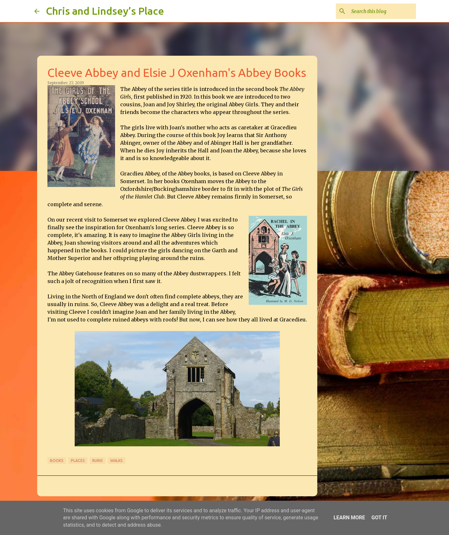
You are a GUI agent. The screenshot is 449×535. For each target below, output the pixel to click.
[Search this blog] (382, 11)
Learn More (349, 518)
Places (78, 460)
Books (56, 460)
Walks (116, 460)
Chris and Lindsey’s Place (105, 11)
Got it (379, 518)
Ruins (97, 460)
